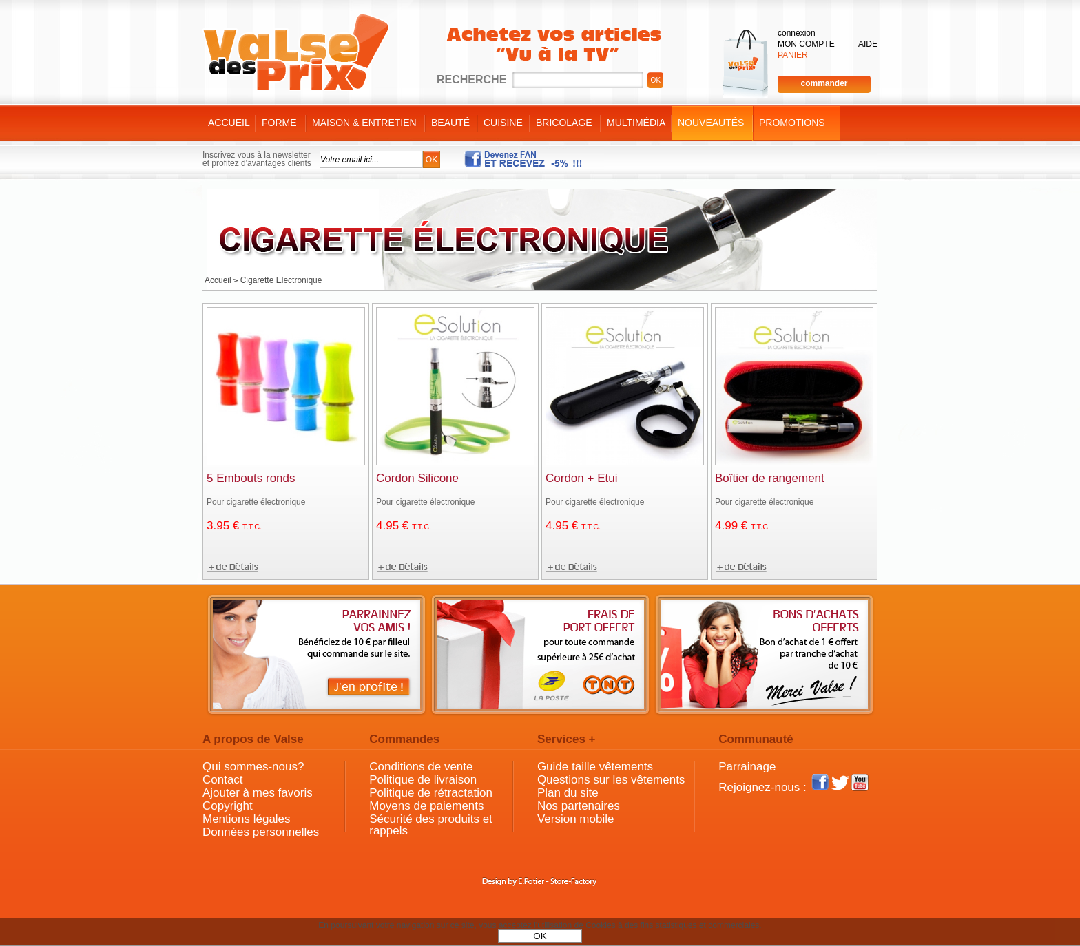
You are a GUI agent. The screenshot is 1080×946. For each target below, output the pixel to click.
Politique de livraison (423, 779)
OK (539, 936)
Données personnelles (260, 832)
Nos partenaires (578, 805)
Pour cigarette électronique (256, 502)
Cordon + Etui (581, 478)
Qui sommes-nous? (253, 766)
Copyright (227, 805)
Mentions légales (246, 819)
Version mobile (575, 819)
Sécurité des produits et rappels (430, 824)
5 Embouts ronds (251, 478)
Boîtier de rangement (769, 478)
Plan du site (568, 792)
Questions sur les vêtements (611, 779)
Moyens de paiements (426, 805)
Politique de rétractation (430, 792)
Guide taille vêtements (595, 766)
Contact (222, 779)
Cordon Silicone (417, 478)
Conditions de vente (421, 766)
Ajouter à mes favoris (257, 792)
